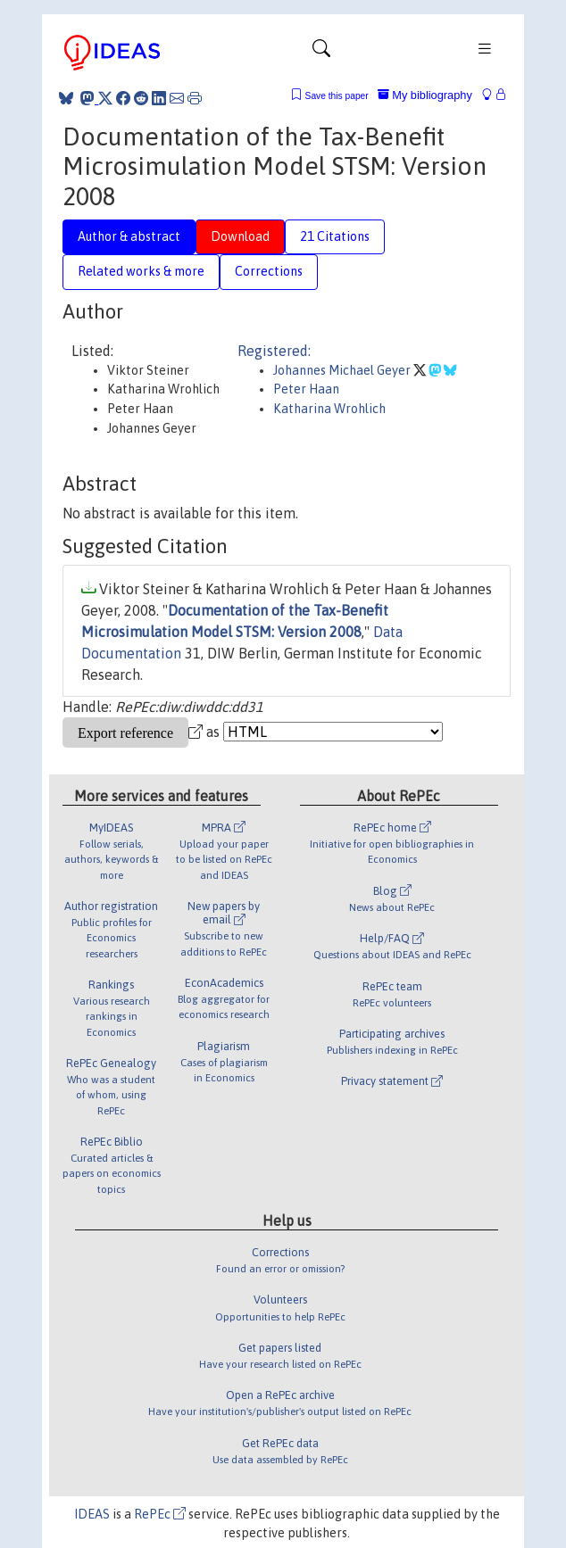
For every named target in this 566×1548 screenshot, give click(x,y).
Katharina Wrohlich (329, 408)
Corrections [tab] (269, 271)
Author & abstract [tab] (129, 236)
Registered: (274, 351)
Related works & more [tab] (141, 271)
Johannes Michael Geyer (343, 370)
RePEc (160, 1514)
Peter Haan (306, 389)
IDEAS (92, 1514)
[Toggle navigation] (321, 52)
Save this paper (337, 96)
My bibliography (425, 95)
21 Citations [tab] (335, 236)
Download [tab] (240, 236)
